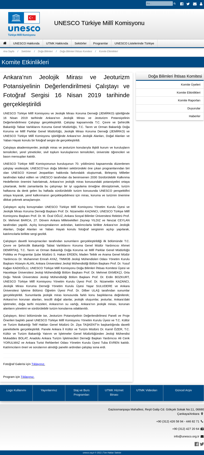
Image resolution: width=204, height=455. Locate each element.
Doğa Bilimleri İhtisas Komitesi (76, 51)
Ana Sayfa (8, 51)
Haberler (194, 116)
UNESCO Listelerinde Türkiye (134, 43)
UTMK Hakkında (57, 43)
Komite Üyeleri (190, 84)
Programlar (100, 43)
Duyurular (193, 108)
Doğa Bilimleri (45, 51)
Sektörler (81, 43)
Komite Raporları (189, 100)
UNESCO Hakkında (26, 43)
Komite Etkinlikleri (108, 51)
